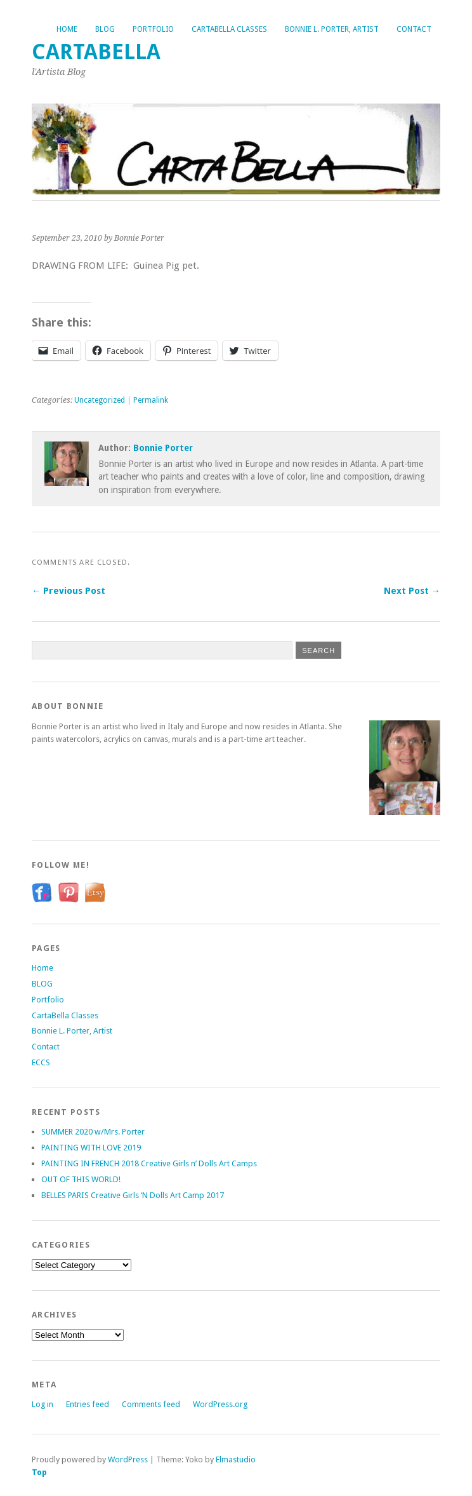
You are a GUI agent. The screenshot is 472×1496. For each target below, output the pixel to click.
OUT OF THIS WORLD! (81, 1179)
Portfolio (153, 29)
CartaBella (96, 51)
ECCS (41, 1062)
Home (66, 29)
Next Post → (412, 591)
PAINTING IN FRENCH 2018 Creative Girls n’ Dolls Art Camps (149, 1163)
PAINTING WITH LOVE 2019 (91, 1147)
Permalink (150, 400)
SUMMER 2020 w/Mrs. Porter (93, 1131)
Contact (414, 29)
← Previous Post (68, 591)
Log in (42, 1404)
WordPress (128, 1459)
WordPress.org (220, 1404)
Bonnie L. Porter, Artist (332, 29)
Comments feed (151, 1404)
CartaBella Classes (229, 29)
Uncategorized (99, 400)
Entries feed (87, 1404)
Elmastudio (236, 1459)
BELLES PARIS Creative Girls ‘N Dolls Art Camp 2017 (132, 1195)
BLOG (105, 29)
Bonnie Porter (163, 448)
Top (39, 1472)
